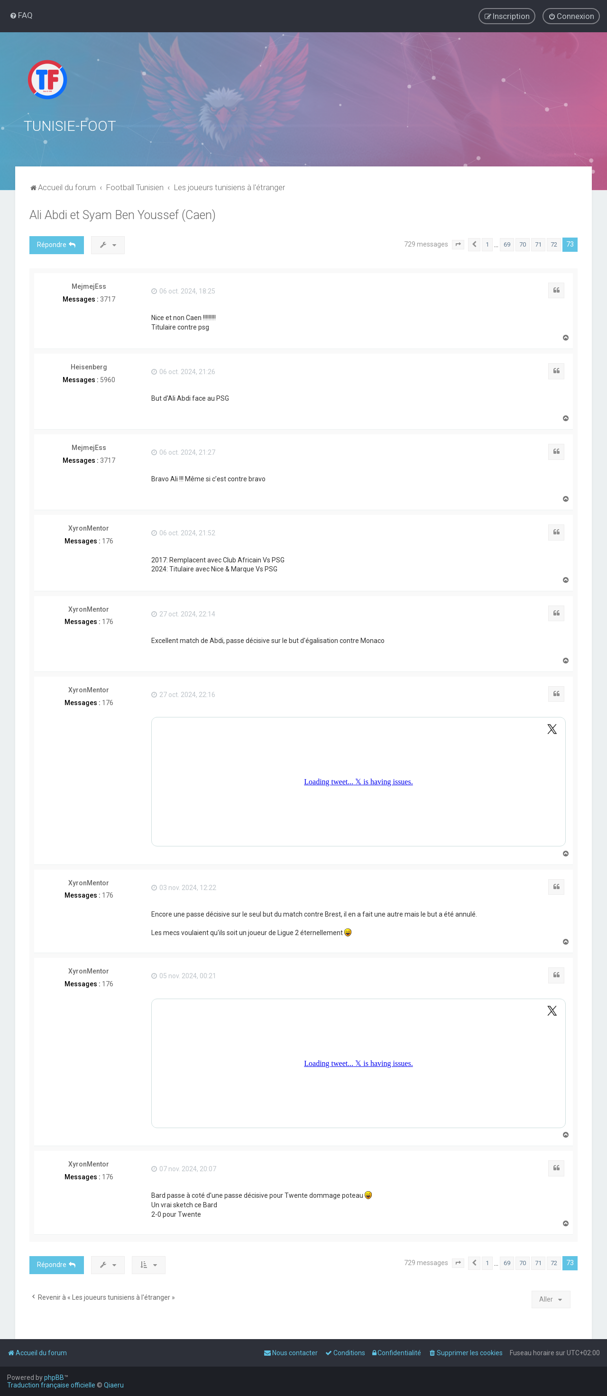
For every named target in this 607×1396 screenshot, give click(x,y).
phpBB (54, 1377)
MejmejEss (89, 286)
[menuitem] (21, 15)
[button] (458, 244)
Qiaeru (114, 1385)
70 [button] (522, 244)
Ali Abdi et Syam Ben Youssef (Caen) (122, 215)
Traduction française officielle (51, 1385)
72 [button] (554, 244)
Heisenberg (89, 367)
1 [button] (487, 244)
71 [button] (538, 244)
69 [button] (507, 244)
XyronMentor (88, 528)
